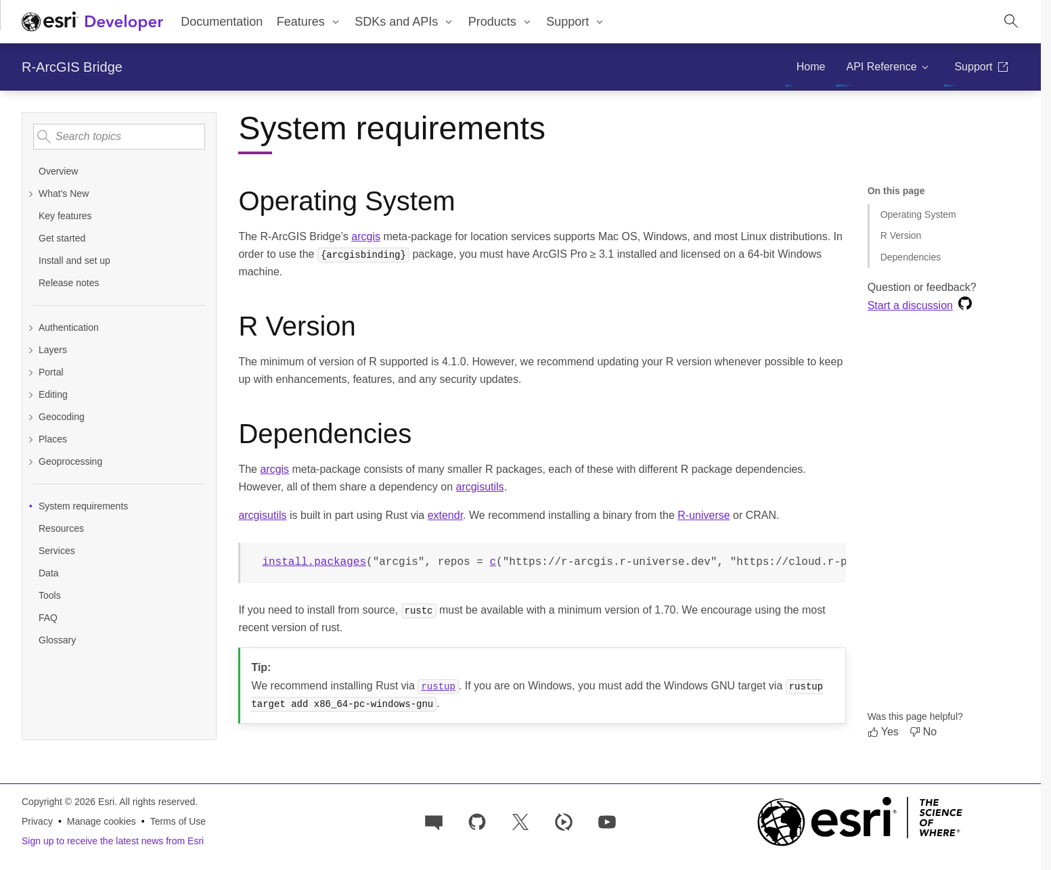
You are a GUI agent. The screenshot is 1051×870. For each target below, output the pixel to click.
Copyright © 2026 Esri (68, 801)
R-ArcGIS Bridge (72, 67)
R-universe (703, 515)
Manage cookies (101, 821)
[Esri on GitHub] (477, 821)
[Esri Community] (434, 821)
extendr (445, 515)
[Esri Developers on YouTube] (607, 821)
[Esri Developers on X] (520, 821)
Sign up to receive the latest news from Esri (113, 840)
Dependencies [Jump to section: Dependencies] (910, 257)
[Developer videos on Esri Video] (563, 821)
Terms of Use (178, 821)
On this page (896, 190)
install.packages (314, 562)
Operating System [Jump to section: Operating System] (918, 214)
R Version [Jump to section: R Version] (901, 235)
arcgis (365, 236)
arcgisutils (479, 487)
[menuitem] (308, 21)
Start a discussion (910, 305)
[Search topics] (119, 137)
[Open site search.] (1011, 21)
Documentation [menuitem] (222, 21)
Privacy (37, 821)
